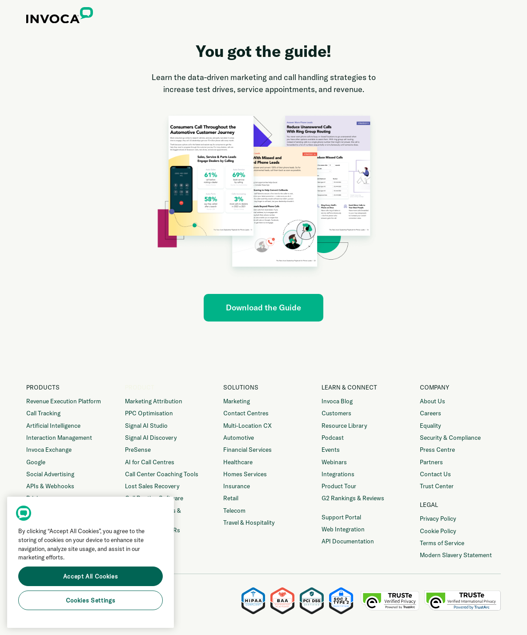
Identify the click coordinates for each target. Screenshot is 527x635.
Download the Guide (263, 307)
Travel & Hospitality (249, 522)
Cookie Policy (438, 531)
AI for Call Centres (149, 462)
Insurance (236, 486)
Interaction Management (59, 437)
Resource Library (344, 425)
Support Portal (341, 517)
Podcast (333, 437)
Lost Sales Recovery (152, 486)
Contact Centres (246, 413)
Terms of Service (442, 543)
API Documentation (348, 541)
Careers (430, 413)
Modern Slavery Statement (456, 555)
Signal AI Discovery (151, 437)
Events (331, 449)
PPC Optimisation (149, 413)
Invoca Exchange (49, 449)
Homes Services (245, 474)
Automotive (238, 437)
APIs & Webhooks (50, 486)
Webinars (334, 462)
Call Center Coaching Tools (161, 474)
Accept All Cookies (90, 576)
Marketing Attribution (153, 401)
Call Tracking (43, 413)
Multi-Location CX (247, 425)
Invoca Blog (337, 401)
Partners (431, 462)
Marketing (236, 401)
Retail (230, 498)
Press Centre (437, 449)
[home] (59, 17)
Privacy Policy (438, 518)
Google (35, 462)
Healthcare (238, 462)
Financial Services (247, 449)
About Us (432, 401)
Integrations (338, 474)
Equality (430, 425)
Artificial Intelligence (53, 425)
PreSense (138, 449)
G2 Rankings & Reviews (353, 498)
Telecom (234, 510)
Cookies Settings (91, 600)
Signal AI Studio (146, 425)
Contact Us (435, 474)
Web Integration (343, 529)
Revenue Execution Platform (63, 401)
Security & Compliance (450, 437)
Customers (336, 413)
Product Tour (339, 486)
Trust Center (437, 486)
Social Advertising (50, 474)
